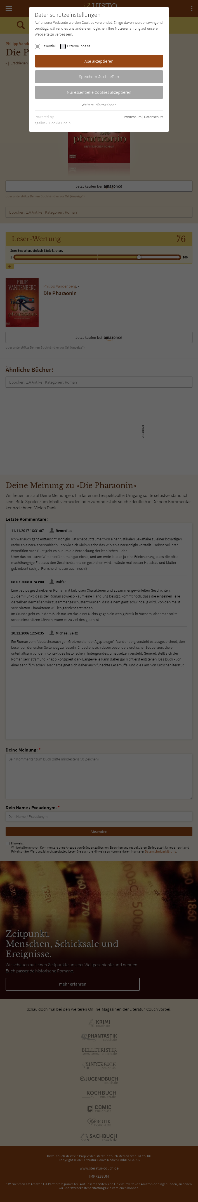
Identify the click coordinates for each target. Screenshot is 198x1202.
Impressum (133, 116)
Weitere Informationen (99, 104)
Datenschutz (153, 116)
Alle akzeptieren (99, 61)
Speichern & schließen (99, 76)
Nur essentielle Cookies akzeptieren (99, 92)
